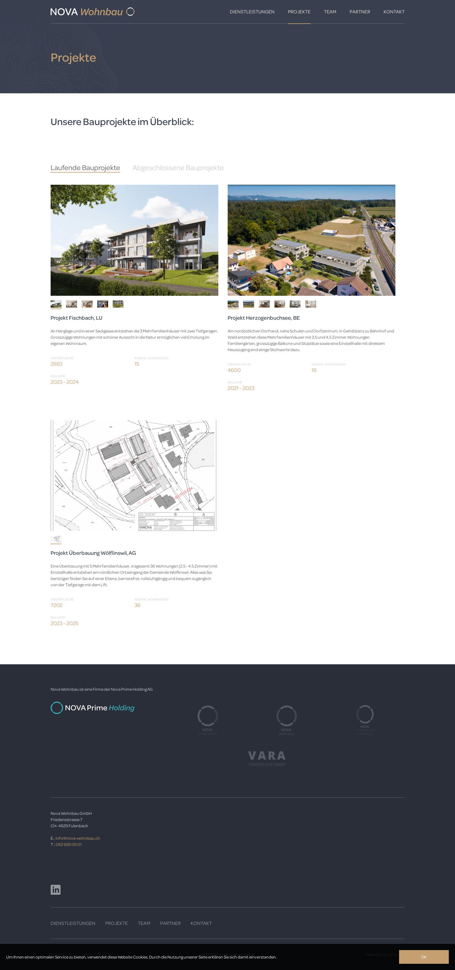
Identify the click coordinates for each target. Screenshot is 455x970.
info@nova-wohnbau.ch (78, 838)
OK (424, 957)
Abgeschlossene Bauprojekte (178, 167)
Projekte (299, 11)
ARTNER (172, 923)
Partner (360, 11)
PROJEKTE (116, 923)
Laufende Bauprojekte (85, 167)
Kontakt (394, 11)
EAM (145, 923)
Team (330, 11)
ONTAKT (202, 923)
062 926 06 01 (69, 844)
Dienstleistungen (252, 11)
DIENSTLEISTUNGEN (73, 923)
